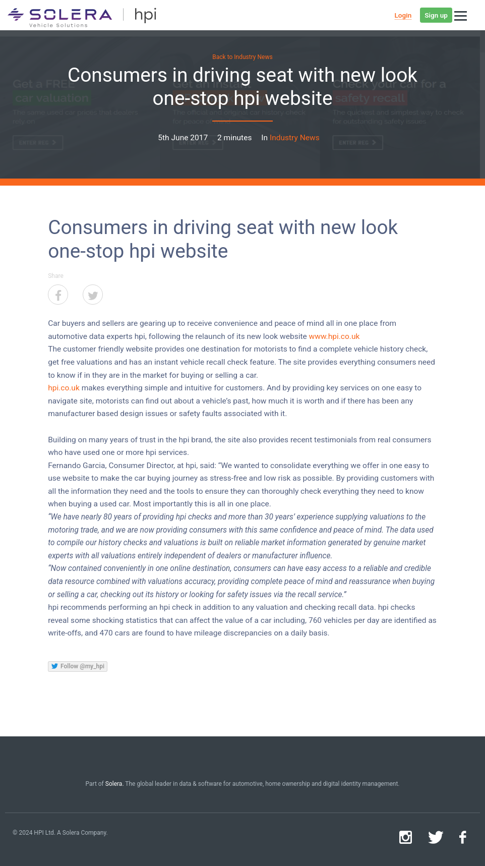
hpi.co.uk (64, 387)
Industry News (295, 137)
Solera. (114, 783)
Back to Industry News (242, 57)
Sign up (436, 15)
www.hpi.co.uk (334, 336)
